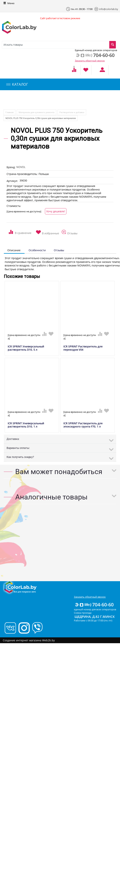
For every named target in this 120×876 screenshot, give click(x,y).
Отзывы (59, 250)
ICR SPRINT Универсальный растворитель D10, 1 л (26, 425)
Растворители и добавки (71, 112)
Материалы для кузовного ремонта (36, 112)
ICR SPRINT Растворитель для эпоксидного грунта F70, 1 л (83, 425)
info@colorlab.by (106, 9)
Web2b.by (48, 640)
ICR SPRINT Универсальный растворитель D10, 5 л (26, 348)
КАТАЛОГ (17, 84)
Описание (14, 250)
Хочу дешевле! (55, 211)
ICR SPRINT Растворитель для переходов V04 (83, 348)
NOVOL (20, 167)
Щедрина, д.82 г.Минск (94, 616)
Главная (9, 112)
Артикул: (12, 181)
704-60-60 (94, 604)
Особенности (37, 250)
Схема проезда (82, 612)
